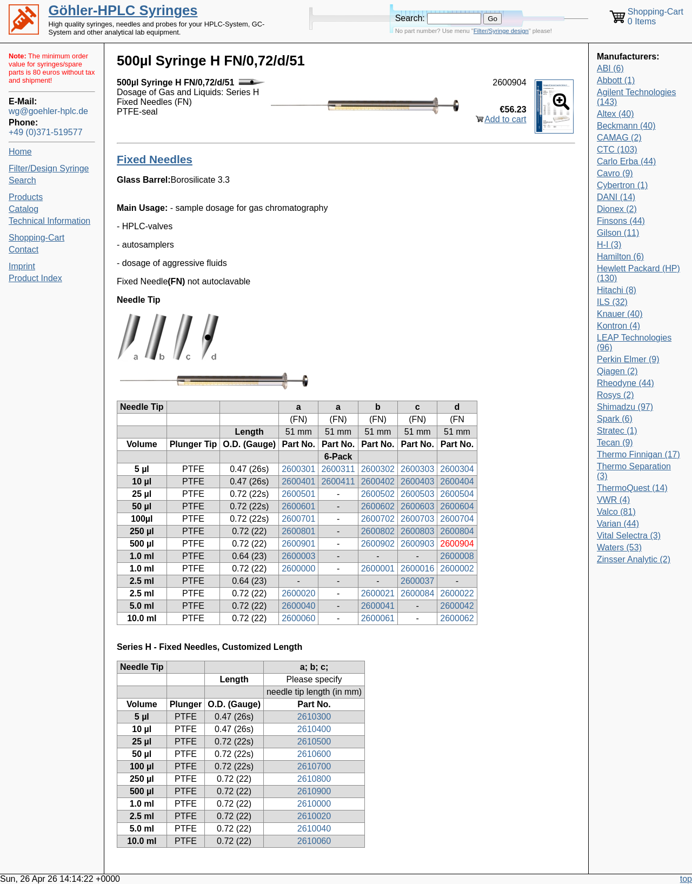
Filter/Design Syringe (49, 168)
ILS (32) (612, 302)
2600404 (457, 481)
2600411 (338, 481)
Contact (23, 249)
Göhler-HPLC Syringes (123, 10)
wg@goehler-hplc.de (48, 111)
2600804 (457, 531)
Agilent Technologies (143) (636, 97)
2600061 (378, 618)
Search (22, 180)
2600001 (378, 568)
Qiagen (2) (617, 371)
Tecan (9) (615, 442)
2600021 (378, 593)
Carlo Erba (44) (626, 161)
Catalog (23, 209)
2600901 (298, 543)
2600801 (298, 531)
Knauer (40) (620, 313)
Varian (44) (618, 523)
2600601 (298, 506)
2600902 (378, 543)
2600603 (417, 506)
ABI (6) (610, 68)
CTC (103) (617, 149)
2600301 (298, 469)
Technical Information (49, 220)
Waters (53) (619, 547)
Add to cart (505, 119)
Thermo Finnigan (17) (638, 454)
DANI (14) (616, 197)
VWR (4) (613, 499)
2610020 (314, 816)
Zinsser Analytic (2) (633, 559)
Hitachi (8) (616, 290)
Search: (410, 18)
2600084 (417, 593)
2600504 (457, 494)
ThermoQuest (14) (632, 488)
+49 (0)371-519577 (46, 132)
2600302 (378, 469)
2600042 (457, 605)
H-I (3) (609, 244)
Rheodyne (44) (625, 383)
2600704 (457, 518)
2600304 (457, 469)
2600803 (417, 531)
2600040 (298, 605)
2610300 (314, 716)
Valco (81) (616, 511)
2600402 (378, 481)
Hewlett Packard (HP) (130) (638, 273)
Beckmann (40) (626, 125)
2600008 (457, 556)
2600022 (457, 593)
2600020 (298, 593)
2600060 (298, 618)
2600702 (378, 518)
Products (26, 197)
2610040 (314, 828)
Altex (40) (615, 113)
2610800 (314, 778)
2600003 (298, 556)
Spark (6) (615, 418)
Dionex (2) (617, 209)
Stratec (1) (617, 430)
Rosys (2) (615, 395)
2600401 (298, 481)
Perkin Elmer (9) (628, 359)
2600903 (417, 543)
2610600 (314, 754)
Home (20, 151)
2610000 (314, 803)
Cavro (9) (615, 173)
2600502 (378, 494)
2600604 (457, 506)
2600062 (457, 618)
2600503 (417, 494)
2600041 (378, 605)
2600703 (417, 518)
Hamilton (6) (620, 256)
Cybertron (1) (622, 185)
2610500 (314, 741)
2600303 (417, 469)
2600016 (417, 568)
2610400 (314, 729)
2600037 (417, 581)
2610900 (314, 791)
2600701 (298, 518)
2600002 (457, 568)
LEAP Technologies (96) (634, 342)
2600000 (298, 568)
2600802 (378, 531)
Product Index (35, 278)
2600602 (378, 506)
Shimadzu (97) (625, 406)
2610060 (314, 841)
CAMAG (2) (619, 137)
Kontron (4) (618, 325)
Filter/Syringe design (501, 31)
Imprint (22, 266)
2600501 (298, 494)
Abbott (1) (616, 80)
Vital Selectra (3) (629, 535)
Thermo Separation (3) (634, 471)
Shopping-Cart (36, 237)
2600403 (417, 481)
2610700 (314, 766)
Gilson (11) (618, 232)
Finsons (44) (621, 220)
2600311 (338, 469)
